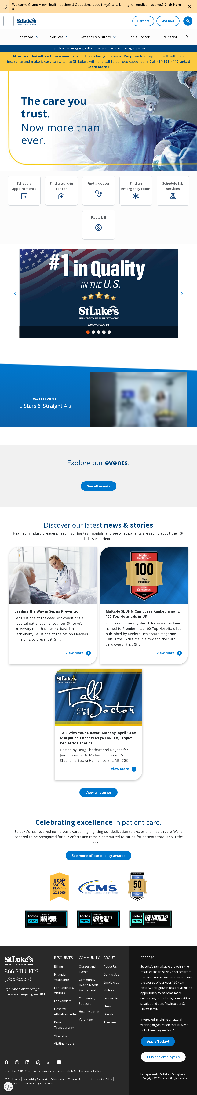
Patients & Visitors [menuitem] (95, 37)
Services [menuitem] (57, 37)
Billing (58, 966)
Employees (111, 982)
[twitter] (48, 1062)
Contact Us (111, 974)
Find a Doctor (138, 37)
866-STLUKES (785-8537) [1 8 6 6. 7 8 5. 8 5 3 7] (21, 975)
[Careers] (143, 21)
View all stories (98, 792)
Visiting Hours (64, 1043)
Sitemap (49, 1083)
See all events (98, 486)
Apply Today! (158, 1041)
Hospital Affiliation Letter (65, 1011)
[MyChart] (168, 21)
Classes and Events (87, 969)
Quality (109, 1014)
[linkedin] (27, 1062)
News (107, 1006)
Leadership (111, 998)
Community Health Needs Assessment (88, 985)
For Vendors (62, 1001)
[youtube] (59, 1062)
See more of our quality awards (98, 855)
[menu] (8, 21)
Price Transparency (64, 1025)
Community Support (87, 1001)
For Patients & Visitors (64, 990)
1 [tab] (88, 332)
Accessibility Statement (35, 1079)
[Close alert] (189, 7)
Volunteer (86, 1019)
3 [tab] (98, 332)
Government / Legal (31, 1083)
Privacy (16, 1079)
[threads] (38, 1062)
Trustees (110, 1022)
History (109, 990)
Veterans (60, 1035)
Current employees (163, 1057)
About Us (110, 966)
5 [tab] (109, 332)
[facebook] (7, 1062)
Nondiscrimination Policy (99, 1079)
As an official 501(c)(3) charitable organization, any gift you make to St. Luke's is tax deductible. (53, 1071)
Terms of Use (75, 1079)
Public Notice (57, 1079)
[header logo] (26, 21)
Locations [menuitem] (26, 37)
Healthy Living (89, 1012)
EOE (7, 1079)
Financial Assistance (61, 977)
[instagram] (17, 1062)
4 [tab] (104, 332)
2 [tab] (93, 332)
